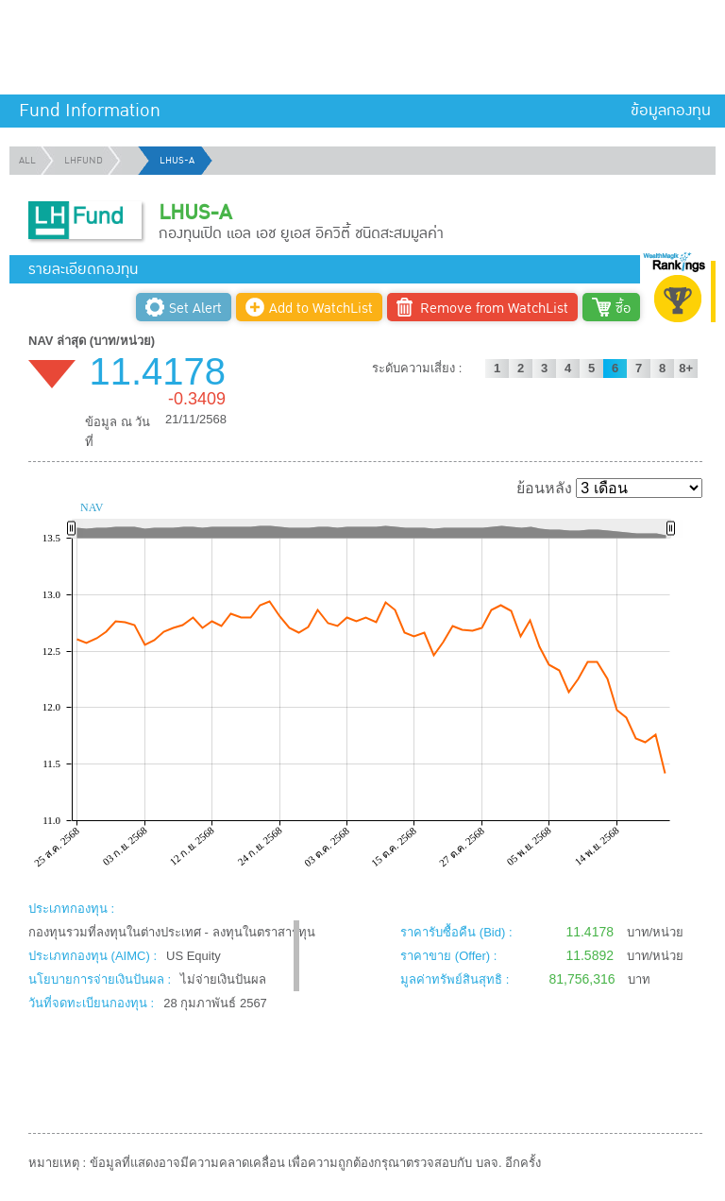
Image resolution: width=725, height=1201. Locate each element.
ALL (27, 160)
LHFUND (83, 160)
